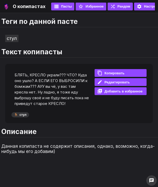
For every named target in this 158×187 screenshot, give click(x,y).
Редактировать (113, 82)
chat (151, 180)
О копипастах (29, 6)
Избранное (91, 6)
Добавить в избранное (119, 91)
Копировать (110, 73)
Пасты (63, 6)
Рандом (120, 6)
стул (12, 38)
